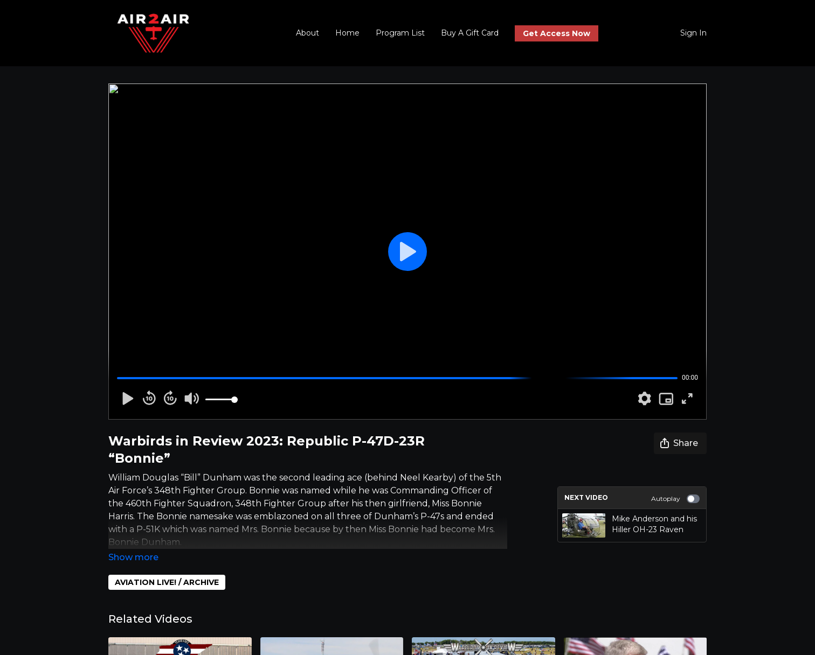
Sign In (693, 33)
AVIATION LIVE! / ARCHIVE (167, 582)
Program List (400, 33)
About (307, 33)
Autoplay (675, 498)
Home (347, 33)
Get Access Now (556, 33)
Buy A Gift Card (470, 33)
